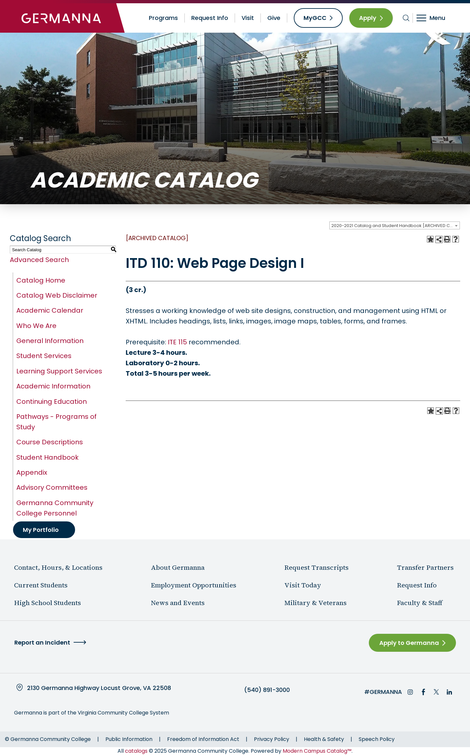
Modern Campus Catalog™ (317, 751)
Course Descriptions (49, 442)
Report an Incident (42, 642)
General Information (50, 340)
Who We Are (36, 325)
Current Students (41, 585)
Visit (248, 18)
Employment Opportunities (193, 585)
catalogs (136, 751)
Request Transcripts (316, 567)
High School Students (47, 602)
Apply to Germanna (409, 643)
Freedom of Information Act (203, 739)
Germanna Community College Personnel (54, 508)
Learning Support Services (59, 371)
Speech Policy (377, 739)
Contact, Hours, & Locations (58, 567)
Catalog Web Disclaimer (56, 295)
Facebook (423, 692)
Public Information (128, 739)
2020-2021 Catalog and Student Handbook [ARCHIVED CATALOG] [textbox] (395, 225)
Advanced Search (39, 259)
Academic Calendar (49, 310)
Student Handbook (47, 457)
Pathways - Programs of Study (56, 422)
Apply (367, 18)
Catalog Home (40, 280)
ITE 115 (177, 342)
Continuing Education (51, 401)
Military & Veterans (315, 602)
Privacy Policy (271, 739)
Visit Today (302, 585)
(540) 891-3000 (267, 690)
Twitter (436, 692)
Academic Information (53, 386)
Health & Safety (324, 739)
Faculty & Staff (420, 602)
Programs (163, 18)
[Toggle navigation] (435, 18)
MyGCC (315, 18)
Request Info (209, 18)
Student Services (43, 355)
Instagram (410, 692)
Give (273, 18)
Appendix (31, 472)
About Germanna (178, 567)
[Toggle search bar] (406, 18)
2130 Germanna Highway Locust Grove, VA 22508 (99, 688)
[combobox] (394, 225)
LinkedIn (449, 692)
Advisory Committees (51, 487)
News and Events (178, 602)
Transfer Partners (425, 567)
